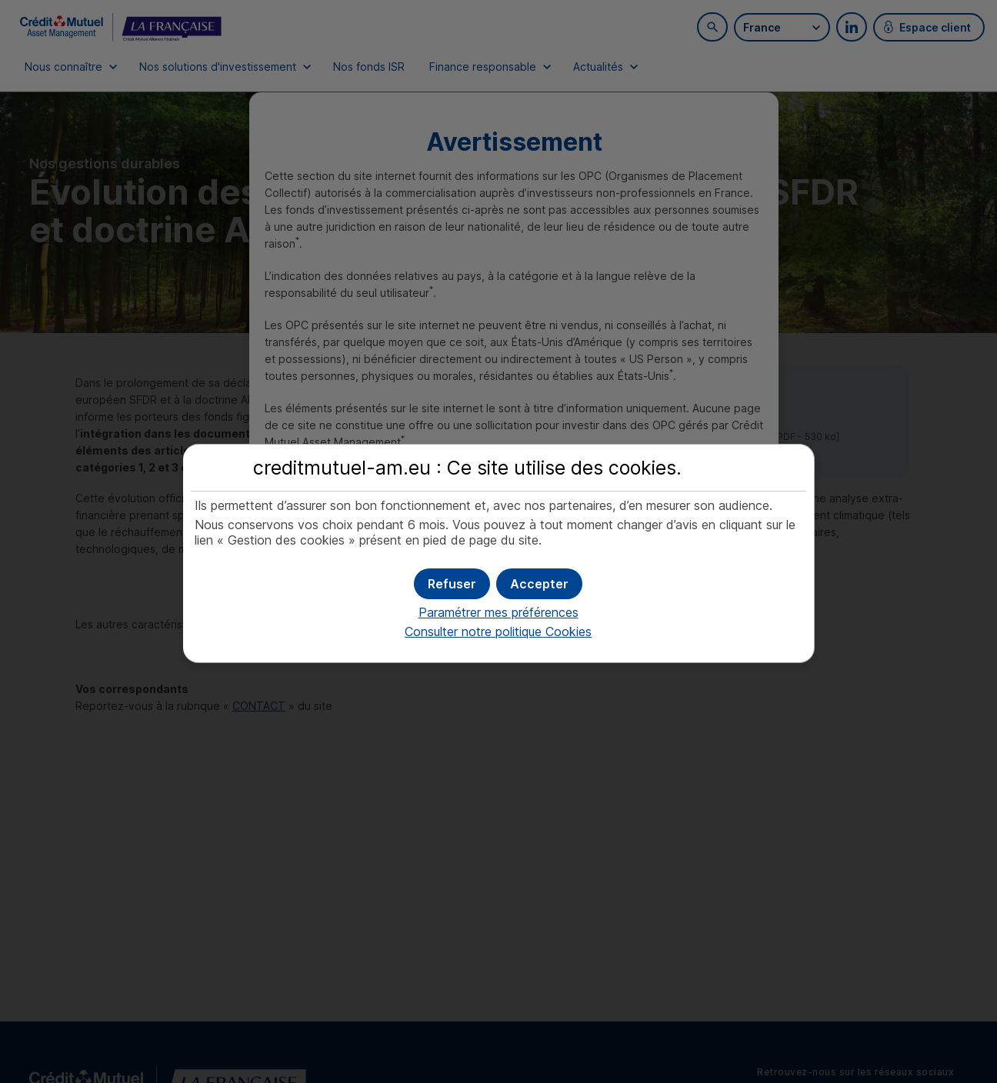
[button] (539, 583)
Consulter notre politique (498, 631)
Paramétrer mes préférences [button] (498, 612)
